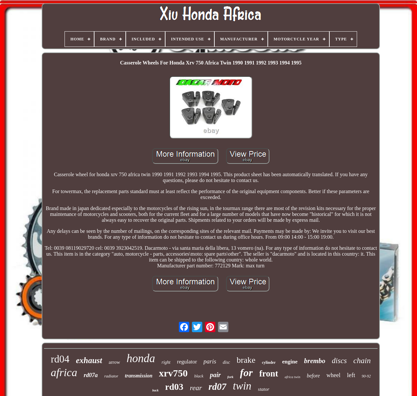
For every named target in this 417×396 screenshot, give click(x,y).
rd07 (217, 386)
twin (242, 386)
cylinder (269, 362)
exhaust (89, 360)
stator (263, 389)
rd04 (60, 359)
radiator (111, 376)
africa (64, 372)
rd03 (174, 387)
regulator (187, 362)
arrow (114, 362)
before (313, 375)
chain (362, 360)
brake (246, 360)
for (246, 372)
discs (339, 361)
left (351, 375)
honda (141, 358)
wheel (333, 375)
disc (226, 362)
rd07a (91, 375)
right (166, 362)
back (155, 390)
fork (230, 377)
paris (210, 361)
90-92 (366, 376)
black (198, 376)
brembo (314, 361)
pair (215, 374)
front (268, 373)
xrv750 (173, 373)
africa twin (292, 377)
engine (289, 362)
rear (196, 388)
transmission (138, 375)
